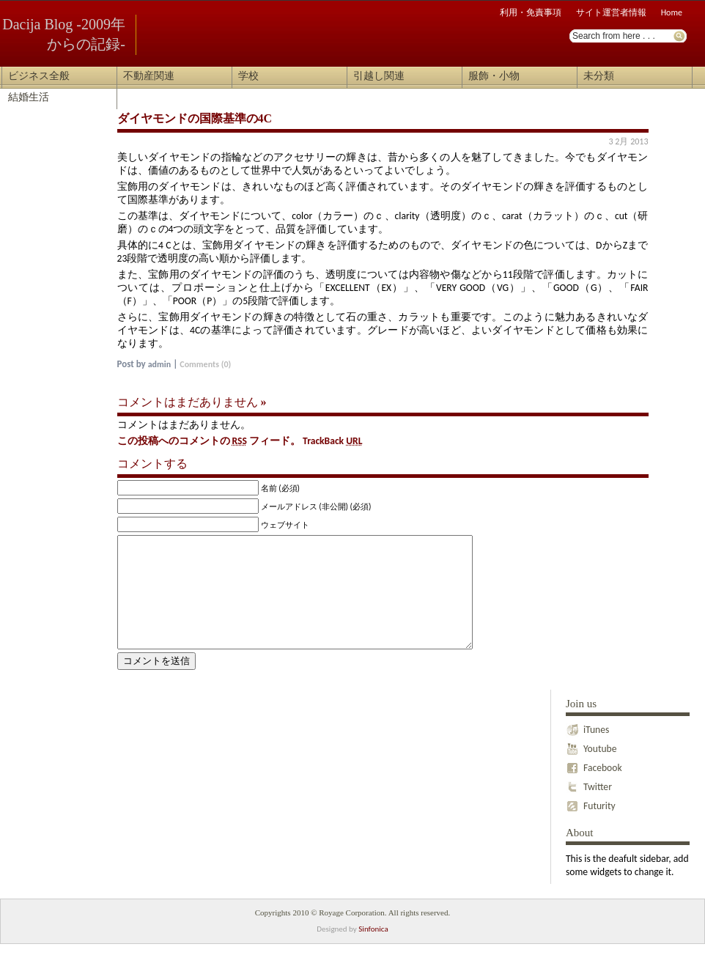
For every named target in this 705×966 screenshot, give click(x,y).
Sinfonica (373, 951)
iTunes (587, 748)
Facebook (594, 786)
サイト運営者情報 (611, 12)
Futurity (591, 824)
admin (159, 364)
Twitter (589, 805)
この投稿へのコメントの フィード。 (209, 441)
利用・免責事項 (530, 12)
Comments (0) (205, 364)
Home (671, 12)
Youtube (591, 767)
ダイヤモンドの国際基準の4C (195, 118)
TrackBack (332, 441)
